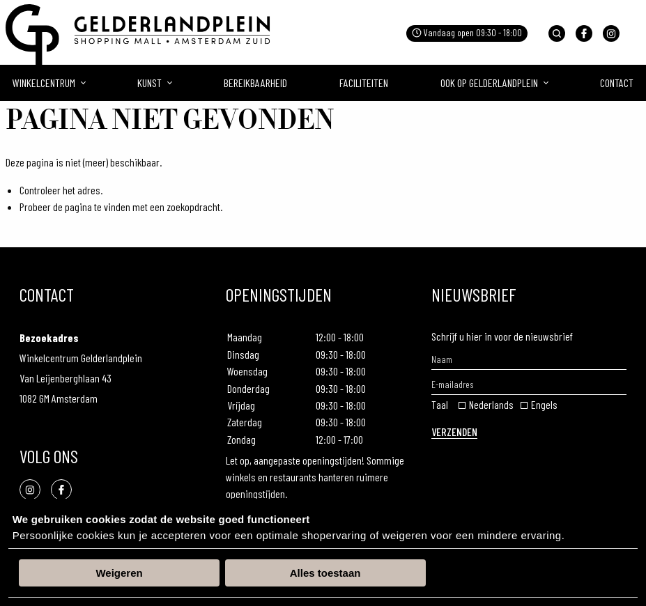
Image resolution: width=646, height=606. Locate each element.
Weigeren (118, 573)
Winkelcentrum (44, 82)
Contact (616, 82)
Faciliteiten (363, 82)
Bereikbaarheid (255, 82)
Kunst (149, 82)
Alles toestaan (325, 573)
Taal (439, 404)
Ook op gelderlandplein (489, 82)
